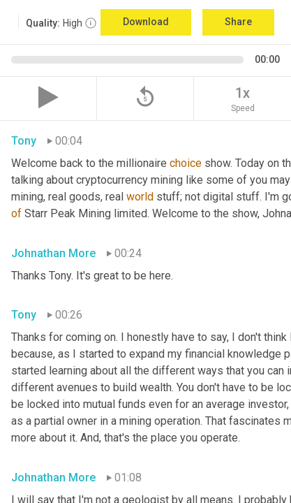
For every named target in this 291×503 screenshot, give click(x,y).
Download (146, 21)
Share (238, 21)
